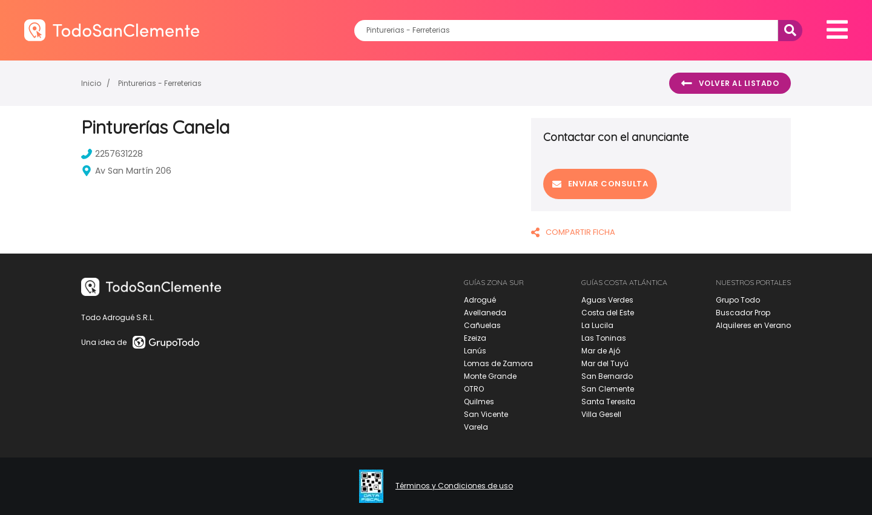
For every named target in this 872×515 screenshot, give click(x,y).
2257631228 (112, 153)
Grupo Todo (738, 300)
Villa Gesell (601, 414)
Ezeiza (475, 338)
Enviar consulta (600, 183)
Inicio (91, 83)
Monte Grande (490, 376)
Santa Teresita (608, 401)
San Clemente (607, 389)
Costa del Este (607, 312)
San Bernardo (607, 376)
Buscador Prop (743, 312)
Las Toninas (603, 338)
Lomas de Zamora (498, 363)
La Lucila (597, 325)
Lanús (475, 351)
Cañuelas (482, 325)
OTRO (474, 389)
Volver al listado (730, 83)
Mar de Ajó (600, 351)
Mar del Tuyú (605, 363)
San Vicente (486, 414)
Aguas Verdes (607, 300)
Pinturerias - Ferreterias (160, 83)
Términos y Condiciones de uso (454, 486)
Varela (476, 427)
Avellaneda (485, 312)
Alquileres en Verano (753, 325)
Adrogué (480, 300)
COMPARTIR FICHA (573, 232)
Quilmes (479, 401)
